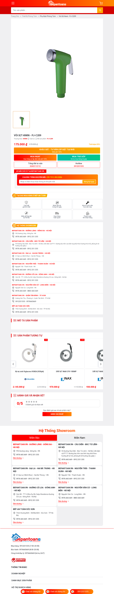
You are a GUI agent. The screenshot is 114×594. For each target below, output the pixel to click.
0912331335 (20, 302)
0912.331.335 (32, 237)
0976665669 (31, 302)
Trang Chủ (16, 16)
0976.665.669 (20, 237)
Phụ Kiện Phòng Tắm (49, 16)
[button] (13, 367)
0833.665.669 (32, 292)
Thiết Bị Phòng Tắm (30, 16)
